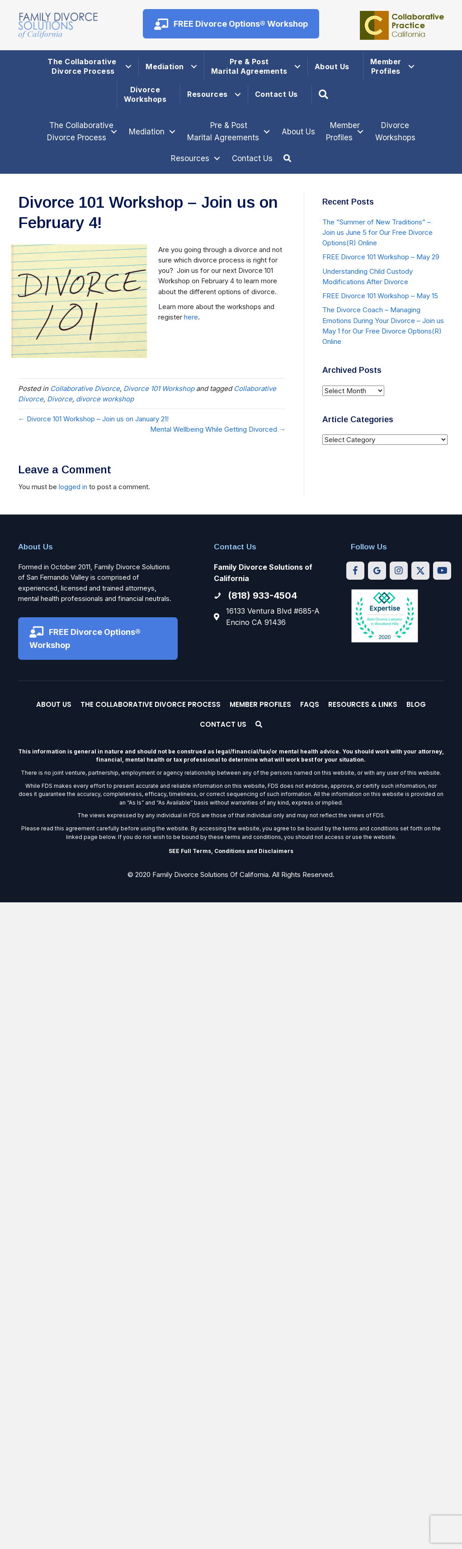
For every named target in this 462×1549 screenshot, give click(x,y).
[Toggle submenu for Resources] (217, 158)
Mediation (165, 66)
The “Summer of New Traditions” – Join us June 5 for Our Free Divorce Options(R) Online (377, 233)
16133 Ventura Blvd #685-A (273, 610)
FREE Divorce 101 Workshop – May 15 (380, 295)
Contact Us (276, 94)
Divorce (59, 399)
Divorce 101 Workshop (158, 388)
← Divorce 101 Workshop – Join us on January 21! (93, 419)
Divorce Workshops (145, 94)
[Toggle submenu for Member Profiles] (360, 131)
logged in (73, 486)
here (191, 317)
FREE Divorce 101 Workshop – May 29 (380, 257)
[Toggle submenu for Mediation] (172, 131)
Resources (207, 94)
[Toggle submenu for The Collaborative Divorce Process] (114, 131)
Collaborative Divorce (85, 388)
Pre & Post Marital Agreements (249, 66)
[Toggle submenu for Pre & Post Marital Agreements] (267, 131)
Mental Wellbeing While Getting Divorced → (218, 429)
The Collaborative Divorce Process (82, 66)
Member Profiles (385, 66)
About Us (332, 66)
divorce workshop (105, 399)
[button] (231, 23)
